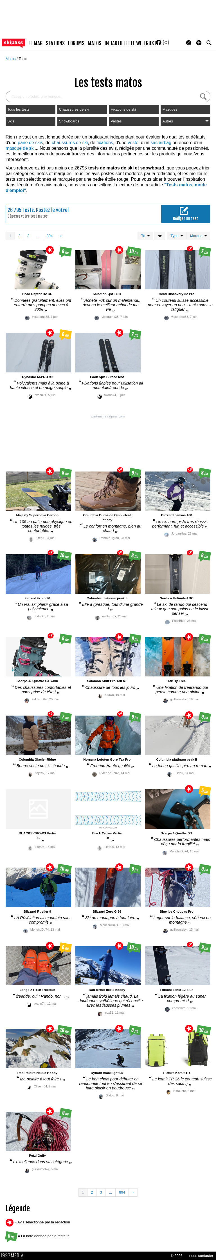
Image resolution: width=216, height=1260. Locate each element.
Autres (185, 121)
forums (76, 43)
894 (50, 236)
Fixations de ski (123, 109)
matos (94, 43)
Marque (198, 236)
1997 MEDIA (14, 1255)
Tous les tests (18, 109)
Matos (11, 59)
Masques (169, 109)
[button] (199, 43)
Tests (23, 59)
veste (133, 142)
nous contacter (201, 1256)
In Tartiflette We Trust (130, 43)
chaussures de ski (70, 142)
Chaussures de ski (74, 109)
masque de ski (20, 148)
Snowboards (69, 121)
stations (55, 43)
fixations (104, 142)
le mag (35, 43)
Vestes (116, 121)
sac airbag (160, 142)
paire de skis (30, 142)
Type (176, 236)
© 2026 (177, 1256)
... (38, 236)
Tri (145, 236)
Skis (10, 121)
